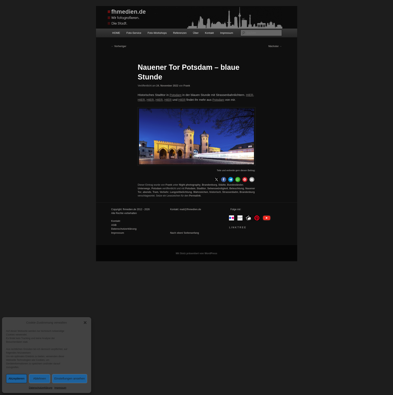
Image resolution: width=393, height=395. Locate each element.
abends (147, 192)
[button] (85, 323)
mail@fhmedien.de (190, 209)
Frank (187, 85)
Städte (222, 184)
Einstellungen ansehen (69, 378)
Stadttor (201, 188)
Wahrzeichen (200, 192)
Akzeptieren (17, 378)
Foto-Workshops (157, 32)
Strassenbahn (230, 192)
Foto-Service (133, 32)
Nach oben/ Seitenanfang (184, 232)
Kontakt (209, 32)
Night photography (189, 184)
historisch (215, 192)
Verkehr (164, 192)
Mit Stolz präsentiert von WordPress (196, 253)
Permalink (195, 195)
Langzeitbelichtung (181, 192)
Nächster (275, 46)
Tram (155, 192)
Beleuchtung (236, 188)
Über (196, 32)
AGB (114, 225)
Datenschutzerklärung (40, 387)
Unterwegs (144, 188)
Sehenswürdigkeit (217, 188)
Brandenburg (209, 184)
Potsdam (176, 95)
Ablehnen (39, 378)
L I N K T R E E (237, 227)
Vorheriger (118, 46)
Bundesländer (235, 184)
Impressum (60, 387)
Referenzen (180, 32)
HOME (116, 32)
